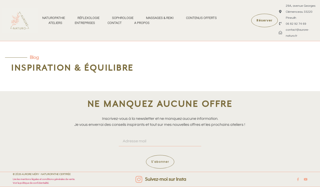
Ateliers (55, 23)
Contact (115, 23)
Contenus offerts (201, 18)
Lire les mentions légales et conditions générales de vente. (44, 179)
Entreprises (85, 23)
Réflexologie (89, 18)
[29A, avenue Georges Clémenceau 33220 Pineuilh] (280, 11)
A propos (142, 23)
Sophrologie (123, 18)
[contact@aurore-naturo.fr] (280, 32)
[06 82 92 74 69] (280, 23)
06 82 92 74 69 (296, 23)
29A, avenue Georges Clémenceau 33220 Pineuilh (301, 11)
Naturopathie (53, 18)
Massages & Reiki (160, 18)
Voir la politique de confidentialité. (31, 183)
